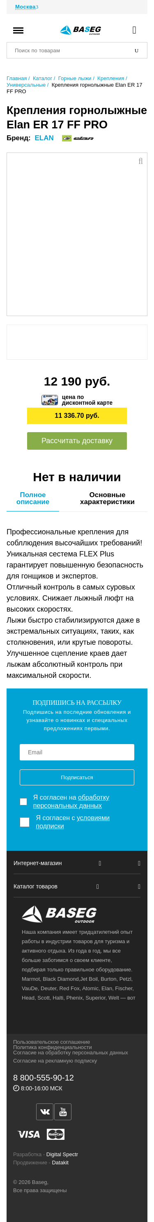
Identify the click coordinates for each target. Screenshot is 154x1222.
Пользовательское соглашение (51, 1042)
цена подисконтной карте (87, 400)
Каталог (42, 78)
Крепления (110, 78)
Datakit (60, 1162)
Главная (17, 78)
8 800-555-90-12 (43, 1077)
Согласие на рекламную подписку (55, 1060)
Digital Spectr (62, 1154)
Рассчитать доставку (77, 441)
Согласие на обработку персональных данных (70, 1052)
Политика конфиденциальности (52, 1047)
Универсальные (26, 85)
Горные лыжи (75, 78)
